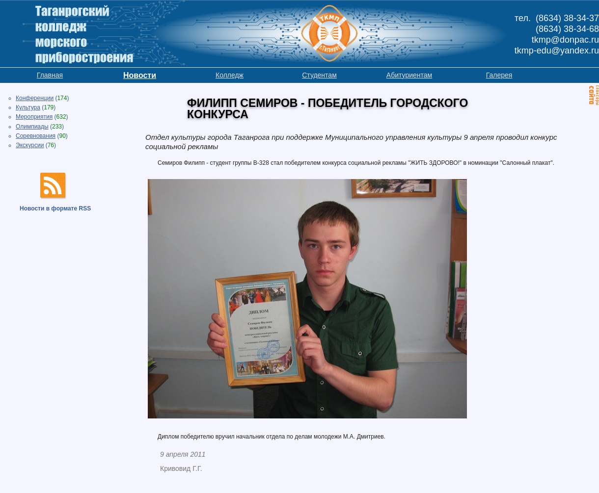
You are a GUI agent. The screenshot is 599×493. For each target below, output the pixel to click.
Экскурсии (30, 145)
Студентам (319, 75)
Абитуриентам (409, 75)
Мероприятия (34, 116)
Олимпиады (32, 126)
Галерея (499, 75)
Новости (139, 75)
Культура (28, 107)
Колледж (230, 75)
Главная (50, 75)
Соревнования (35, 135)
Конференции (35, 98)
